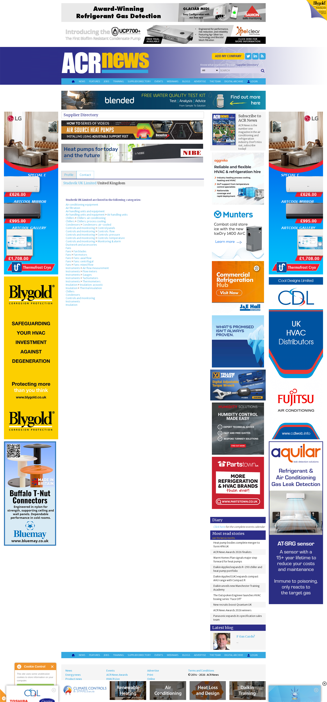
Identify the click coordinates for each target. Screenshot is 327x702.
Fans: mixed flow (83, 264)
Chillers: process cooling (91, 221)
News (82, 81)
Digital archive (233, 81)
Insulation (71, 284)
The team (215, 81)
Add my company (228, 56)
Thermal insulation (91, 288)
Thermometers (92, 281)
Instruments (73, 268)
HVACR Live (113, 679)
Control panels (106, 228)
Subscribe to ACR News (249, 118)
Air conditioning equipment (82, 204)
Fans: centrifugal (83, 261)
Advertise (200, 81)
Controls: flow (106, 231)
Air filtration (73, 208)
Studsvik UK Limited (80, 183)
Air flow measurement (96, 268)
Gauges (87, 274)
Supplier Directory (81, 114)
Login (252, 81)
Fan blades (80, 251)
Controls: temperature (111, 238)
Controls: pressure (109, 234)
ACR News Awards (117, 674)
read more (23, 697)
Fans (68, 248)
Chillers (70, 218)
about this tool (47, 692)
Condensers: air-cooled (97, 224)
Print (150, 674)
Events (159, 81)
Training (118, 81)
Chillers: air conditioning (91, 218)
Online (151, 679)
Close (52, 666)
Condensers (73, 224)
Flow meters (90, 271)
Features (94, 81)
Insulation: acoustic (91, 284)
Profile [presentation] (68, 175)
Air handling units (117, 214)
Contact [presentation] (85, 175)
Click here (219, 526)
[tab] (69, 175)
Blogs (186, 81)
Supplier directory (139, 81)
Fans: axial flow (83, 258)
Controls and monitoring (80, 228)
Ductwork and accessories (81, 244)
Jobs (106, 81)
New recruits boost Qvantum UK (232, 604)
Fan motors (80, 254)
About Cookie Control (19, 666)
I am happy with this (35, 686)
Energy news (73, 674)
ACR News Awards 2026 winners (232, 610)
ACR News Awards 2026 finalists (232, 552)
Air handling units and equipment (85, 211)
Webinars (173, 81)
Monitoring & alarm (109, 241)
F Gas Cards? (245, 636)
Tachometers (90, 278)
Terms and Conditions (201, 670)
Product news (73, 679)
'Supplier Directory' (247, 64)
